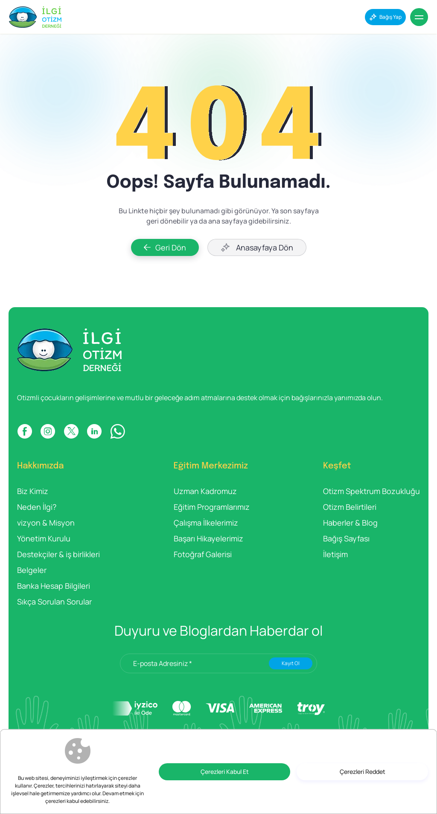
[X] (71, 431)
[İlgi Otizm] (35, 17)
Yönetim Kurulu (43, 538)
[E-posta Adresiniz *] (218, 663)
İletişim (335, 554)
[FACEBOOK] (24, 431)
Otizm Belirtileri (349, 507)
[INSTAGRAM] (48, 431)
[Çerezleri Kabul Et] (224, 771)
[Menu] (419, 17)
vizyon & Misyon (46, 522)
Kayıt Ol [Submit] (291, 663)
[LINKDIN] (94, 431)
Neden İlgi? (36, 507)
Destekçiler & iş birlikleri (58, 554)
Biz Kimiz (32, 491)
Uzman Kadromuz (205, 491)
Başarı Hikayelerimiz (208, 538)
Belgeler (32, 570)
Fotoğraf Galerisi (203, 554)
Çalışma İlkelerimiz (206, 522)
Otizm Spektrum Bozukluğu (371, 491)
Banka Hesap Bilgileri (53, 586)
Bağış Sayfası (346, 538)
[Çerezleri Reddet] (362, 771)
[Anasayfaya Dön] (256, 247)
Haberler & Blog (350, 522)
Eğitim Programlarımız (212, 507)
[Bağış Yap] (385, 17)
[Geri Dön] (165, 247)
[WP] (117, 431)
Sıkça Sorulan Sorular (54, 601)
